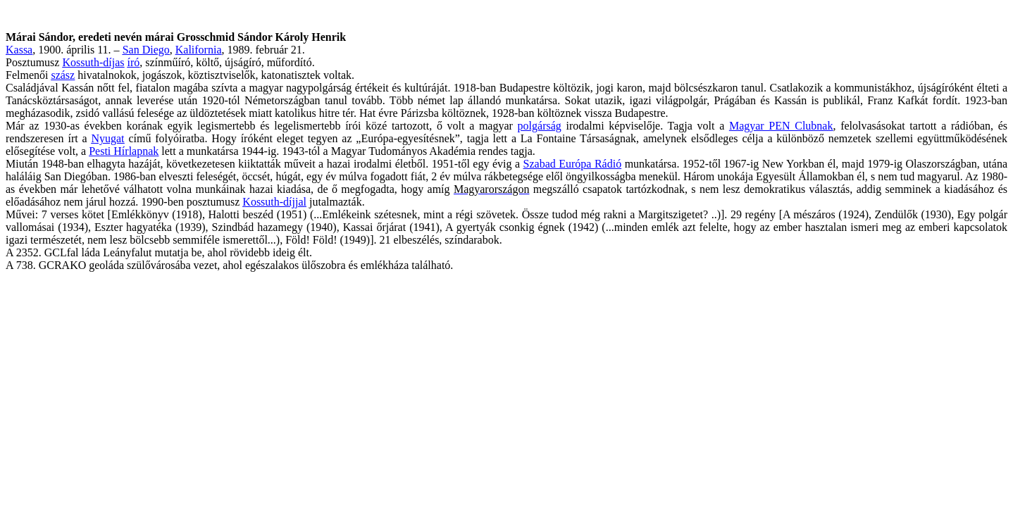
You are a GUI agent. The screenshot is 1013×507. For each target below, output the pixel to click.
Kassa (19, 50)
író (133, 62)
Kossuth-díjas (93, 62)
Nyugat (107, 138)
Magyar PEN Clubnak (781, 126)
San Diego (146, 50)
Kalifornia (198, 50)
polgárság (539, 126)
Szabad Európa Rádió (572, 164)
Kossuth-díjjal (274, 202)
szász (63, 75)
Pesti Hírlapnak (124, 151)
